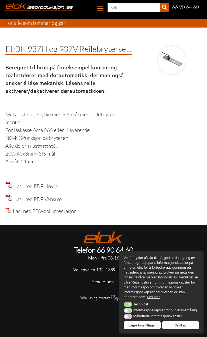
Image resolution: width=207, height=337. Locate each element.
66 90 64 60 (115, 250)
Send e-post (103, 282)
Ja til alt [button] (181, 325)
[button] (128, 304)
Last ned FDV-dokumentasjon (41, 211)
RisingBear (119, 298)
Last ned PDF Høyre (35, 186)
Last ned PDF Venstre (37, 199)
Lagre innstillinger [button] (142, 325)
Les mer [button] (153, 297)
